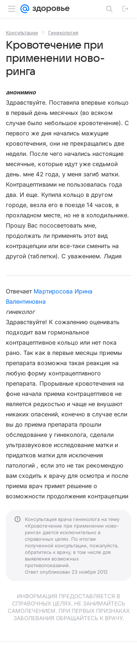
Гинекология (63, 32)
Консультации (22, 32)
